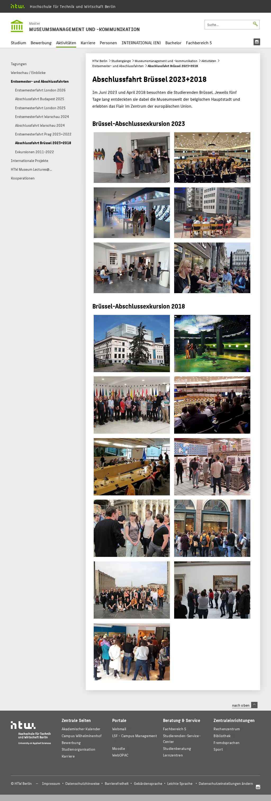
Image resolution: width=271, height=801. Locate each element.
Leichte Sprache (179, 783)
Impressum (51, 783)
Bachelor (173, 42)
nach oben (245, 705)
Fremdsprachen (227, 742)
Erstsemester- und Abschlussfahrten (118, 65)
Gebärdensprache (148, 783)
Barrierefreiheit (117, 783)
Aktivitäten (66, 42)
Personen (108, 42)
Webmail (119, 729)
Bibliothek (222, 735)
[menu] (257, 41)
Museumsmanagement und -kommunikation (166, 60)
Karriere (88, 42)
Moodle (118, 748)
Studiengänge (121, 60)
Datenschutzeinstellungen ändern (226, 783)
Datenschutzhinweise (82, 783)
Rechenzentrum (227, 729)
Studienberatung (177, 748)
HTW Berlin (99, 60)
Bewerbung (41, 42)
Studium (18, 42)
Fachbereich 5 (199, 42)
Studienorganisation (79, 749)
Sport (218, 749)
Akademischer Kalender (81, 729)
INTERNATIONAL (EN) (141, 42)
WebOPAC (120, 755)
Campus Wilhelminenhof (82, 735)
